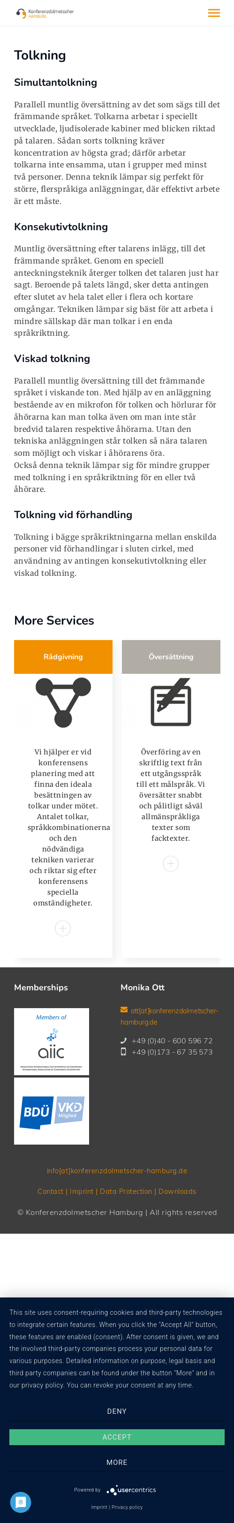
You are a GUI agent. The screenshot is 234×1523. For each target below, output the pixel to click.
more (117, 1462)
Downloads (181, 1254)
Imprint (79, 1254)
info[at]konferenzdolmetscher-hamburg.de (117, 1234)
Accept (116, 1437)
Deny (117, 1411)
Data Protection (126, 1254)
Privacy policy (127, 1507)
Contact (46, 1254)
